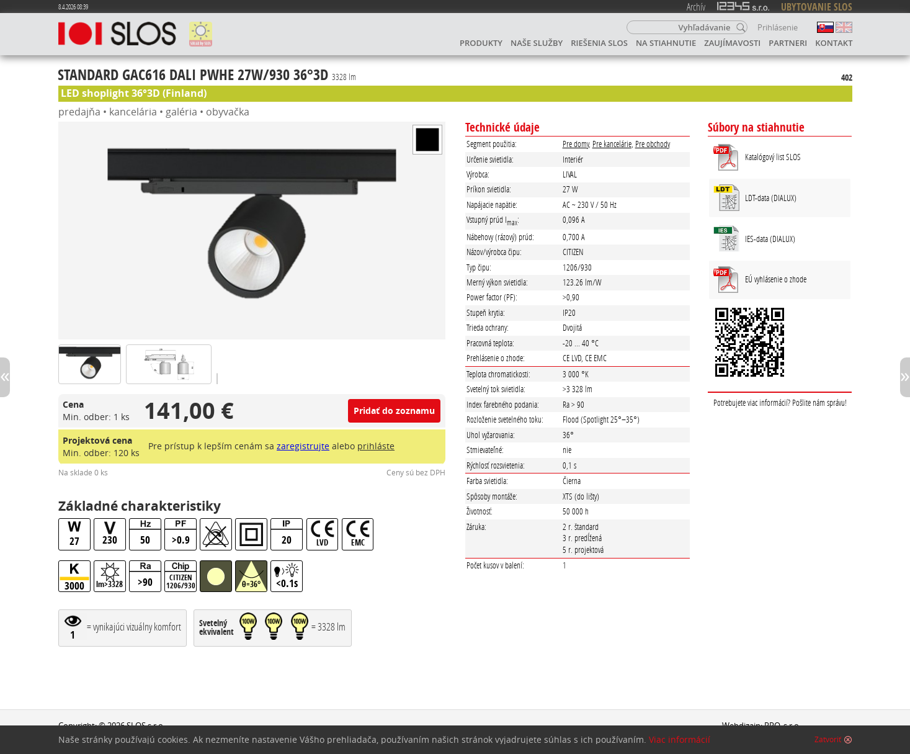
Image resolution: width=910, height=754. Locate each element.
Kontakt (833, 42)
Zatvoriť (827, 739)
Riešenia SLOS (599, 42)
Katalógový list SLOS (773, 157)
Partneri (788, 42)
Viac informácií (679, 739)
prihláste (376, 446)
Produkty (481, 42)
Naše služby (537, 42)
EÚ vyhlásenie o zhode (775, 279)
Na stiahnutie (666, 42)
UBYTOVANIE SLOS (816, 7)
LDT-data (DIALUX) (770, 198)
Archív (696, 6)
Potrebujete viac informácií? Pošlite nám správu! (780, 402)
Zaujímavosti (732, 42)
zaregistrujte (303, 446)
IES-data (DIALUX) (770, 239)
